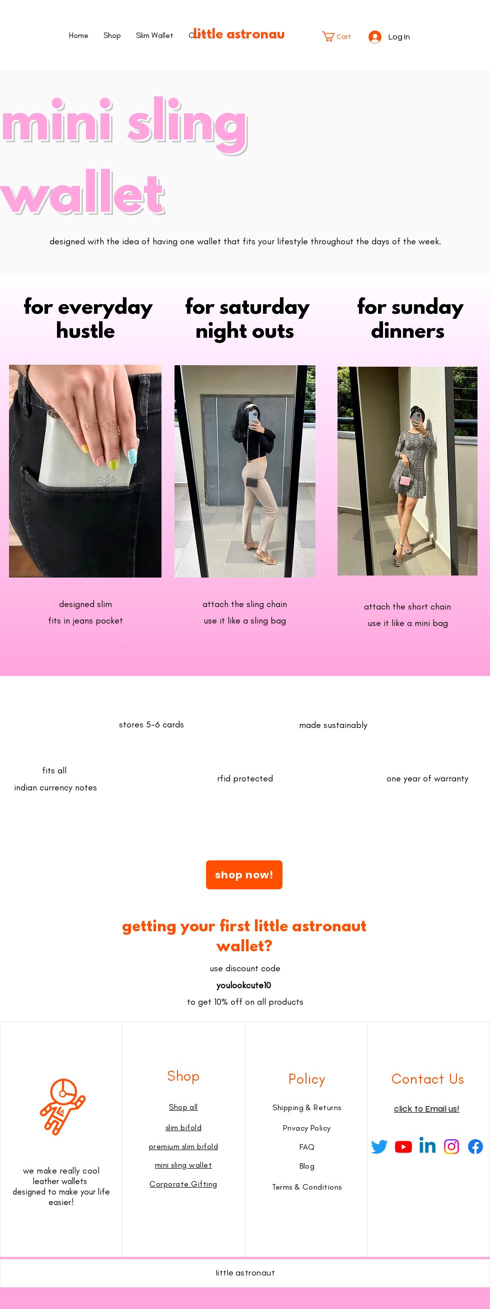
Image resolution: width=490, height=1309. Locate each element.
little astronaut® (245, 34)
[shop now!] (244, 874)
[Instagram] (452, 1147)
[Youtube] (404, 1147)
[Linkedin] (428, 1147)
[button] (341, 36)
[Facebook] (476, 1147)
